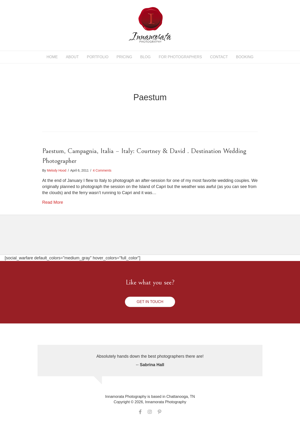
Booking (245, 57)
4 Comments (102, 170)
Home (52, 57)
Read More (52, 202)
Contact (219, 57)
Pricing (124, 57)
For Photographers (180, 57)
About (72, 57)
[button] (150, 302)
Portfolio (98, 57)
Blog (145, 57)
